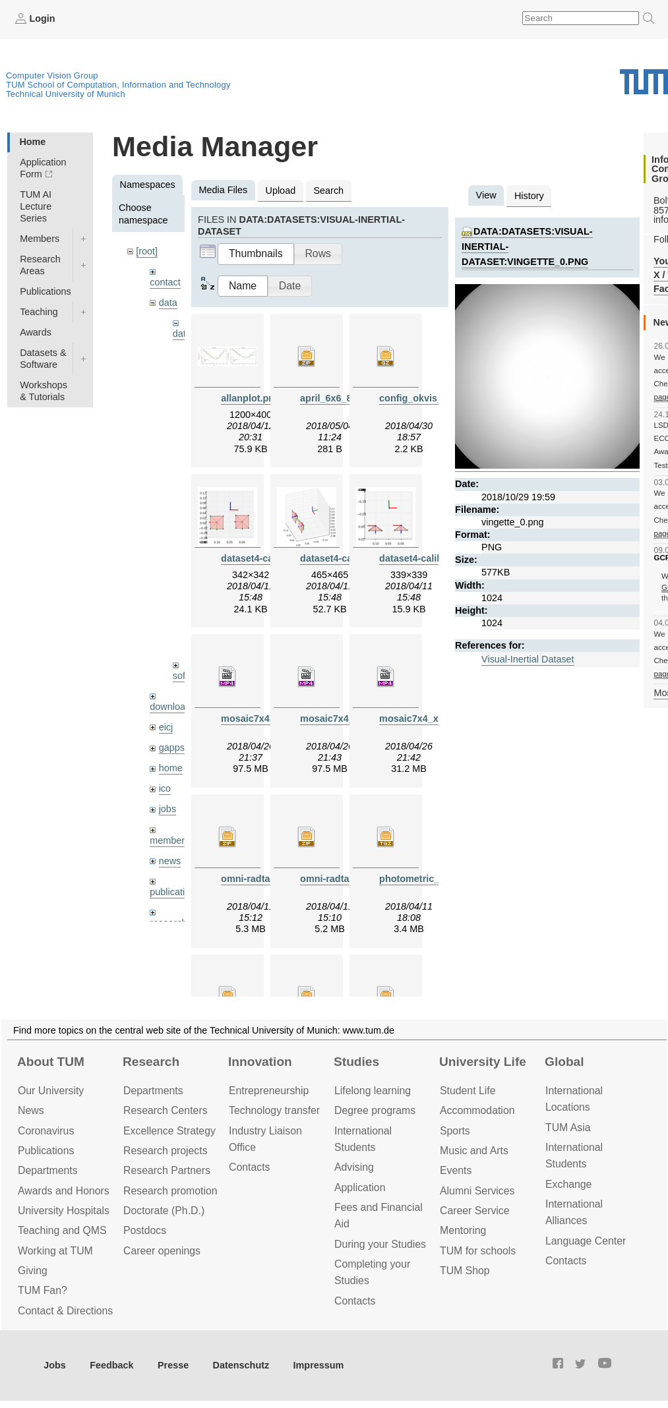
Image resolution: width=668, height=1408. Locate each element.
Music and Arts (474, 1150)
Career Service (475, 1210)
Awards (35, 332)
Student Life (467, 1090)
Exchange (568, 1184)
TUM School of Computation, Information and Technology (118, 85)
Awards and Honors (63, 1190)
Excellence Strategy (169, 1130)
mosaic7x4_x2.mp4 (343, 718)
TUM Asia (568, 1127)
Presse (173, 1365)
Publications (45, 291)
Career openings (161, 1250)
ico (165, 788)
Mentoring (463, 1230)
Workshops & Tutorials (43, 391)
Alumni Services (477, 1190)
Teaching (39, 312)
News (31, 1110)
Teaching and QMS (62, 1230)
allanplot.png (250, 398)
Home (32, 141)
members (169, 840)
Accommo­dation (477, 1110)
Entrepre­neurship (269, 1090)
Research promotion (170, 1190)
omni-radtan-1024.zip (347, 878)
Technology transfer (274, 1110)
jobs (167, 809)
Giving (32, 1270)
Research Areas (40, 265)
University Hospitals (63, 1210)
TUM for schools (478, 1250)
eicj (166, 727)
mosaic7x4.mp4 (256, 718)
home (171, 768)
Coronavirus (46, 1130)
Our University (51, 1090)
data (168, 302)
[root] (147, 251)
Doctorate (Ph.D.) (163, 1210)
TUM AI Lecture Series (35, 206)
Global (564, 1062)
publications (175, 892)
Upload (281, 190)
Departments (48, 1170)
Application (359, 1187)
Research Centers (165, 1110)
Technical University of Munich (65, 94)
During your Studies (380, 1244)
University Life (482, 1062)
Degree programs (374, 1110)
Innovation (260, 1062)
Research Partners (166, 1170)
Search (328, 190)
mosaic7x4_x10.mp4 (425, 718)
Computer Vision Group (52, 75)
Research (151, 1062)
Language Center (585, 1241)
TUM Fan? (42, 1290)
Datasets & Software (43, 358)
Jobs (55, 1365)
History (529, 196)
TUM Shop (465, 1270)
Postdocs (144, 1230)
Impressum (318, 1365)
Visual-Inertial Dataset (527, 659)
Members (39, 238)
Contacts (249, 1167)
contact (165, 282)
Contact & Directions (65, 1310)
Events (455, 1170)
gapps (172, 747)
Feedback (111, 1365)
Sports (455, 1130)
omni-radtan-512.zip (266, 878)
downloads (172, 706)
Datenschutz (241, 1365)
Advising (354, 1167)
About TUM (50, 1062)
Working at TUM (55, 1250)
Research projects (165, 1150)
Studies (356, 1062)
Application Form (43, 168)
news (170, 861)
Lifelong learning (372, 1090)
